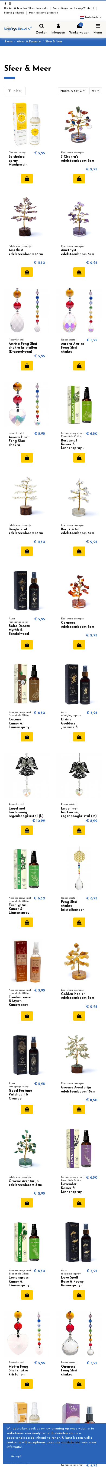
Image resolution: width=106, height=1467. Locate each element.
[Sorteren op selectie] (73, 90)
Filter (14, 91)
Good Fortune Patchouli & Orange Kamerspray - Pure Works (20, 1098)
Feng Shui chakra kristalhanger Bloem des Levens (72, 910)
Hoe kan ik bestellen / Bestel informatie (26, 8)
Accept (16, 1456)
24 (95, 91)
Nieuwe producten (14, 13)
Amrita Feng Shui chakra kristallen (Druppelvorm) (23, 347)
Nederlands (91, 17)
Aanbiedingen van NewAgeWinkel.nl (74, 8)
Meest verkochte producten (43, 13)
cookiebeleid (70, 1442)
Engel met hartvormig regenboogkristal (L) (26, 812)
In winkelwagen (27, 178)
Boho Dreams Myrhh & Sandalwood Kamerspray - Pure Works (20, 634)
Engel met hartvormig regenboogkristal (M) (79, 812)
